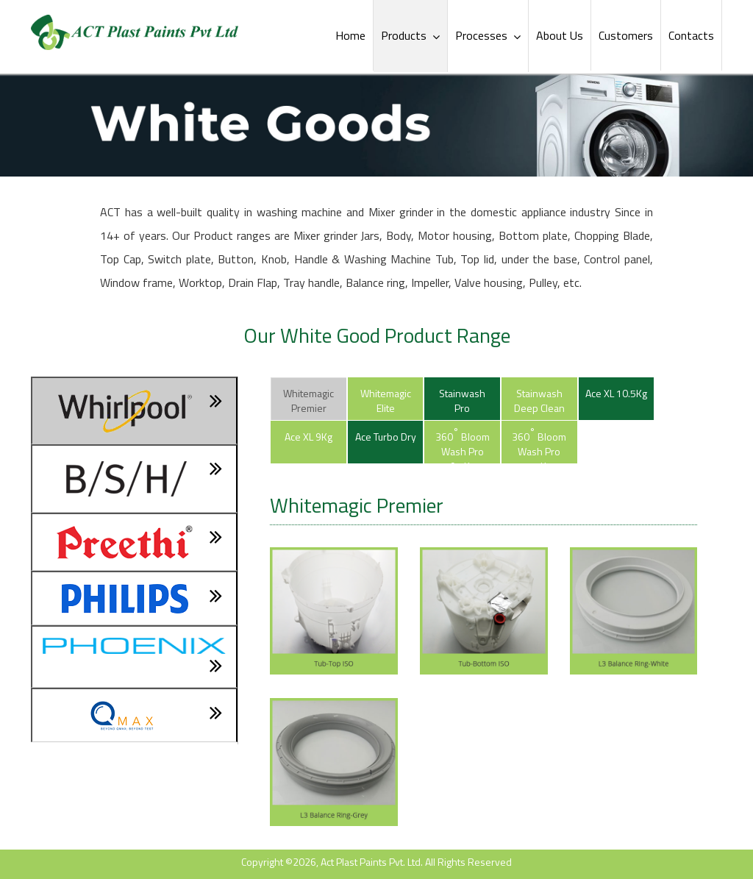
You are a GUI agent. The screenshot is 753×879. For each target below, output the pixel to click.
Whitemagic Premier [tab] (308, 400)
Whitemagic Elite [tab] (385, 400)
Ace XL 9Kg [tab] (308, 436)
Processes (488, 35)
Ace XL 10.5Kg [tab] (616, 393)
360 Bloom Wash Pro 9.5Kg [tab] (462, 444)
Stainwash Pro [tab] (462, 400)
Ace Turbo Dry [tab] (385, 436)
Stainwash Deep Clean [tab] (539, 400)
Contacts (691, 35)
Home (350, 35)
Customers (626, 35)
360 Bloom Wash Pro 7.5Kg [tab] (539, 444)
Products (410, 35)
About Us (559, 35)
